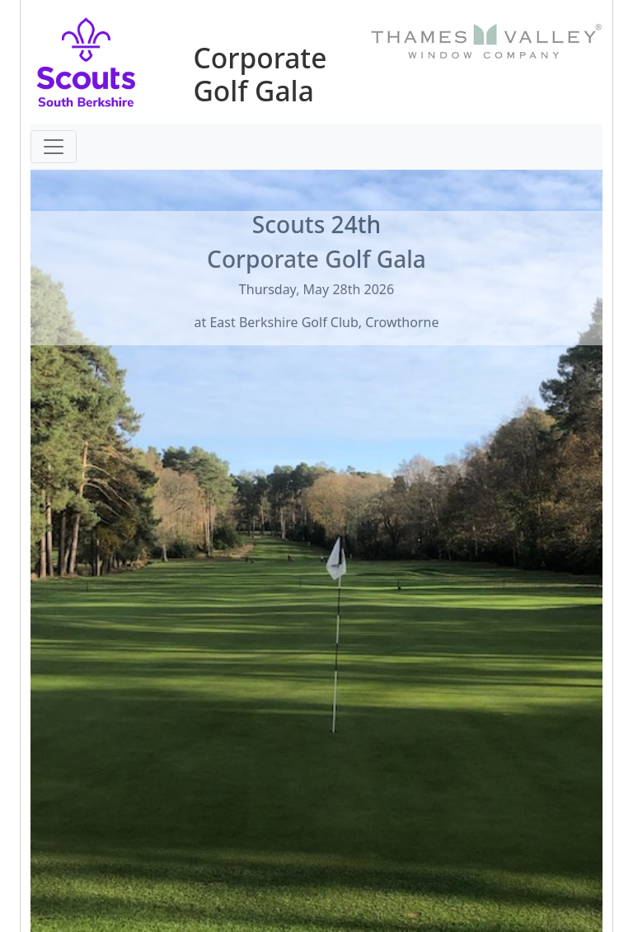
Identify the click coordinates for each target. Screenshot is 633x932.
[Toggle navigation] (53, 146)
